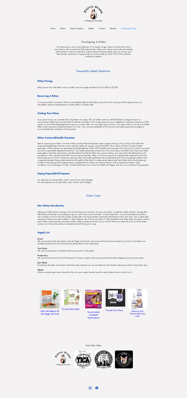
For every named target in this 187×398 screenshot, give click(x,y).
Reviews (113, 28)
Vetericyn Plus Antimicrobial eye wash (137, 313)
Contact (102, 28)
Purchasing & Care (128, 28)
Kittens (62, 28)
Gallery (91, 28)
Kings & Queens (76, 28)
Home (53, 28)
